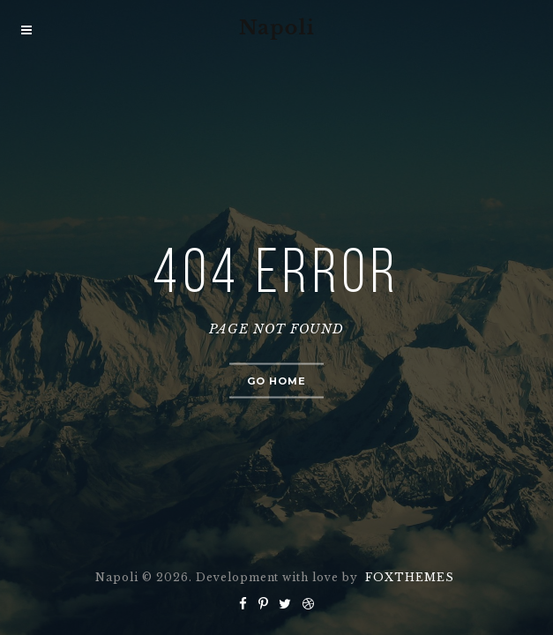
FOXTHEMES (409, 577)
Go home (277, 381)
